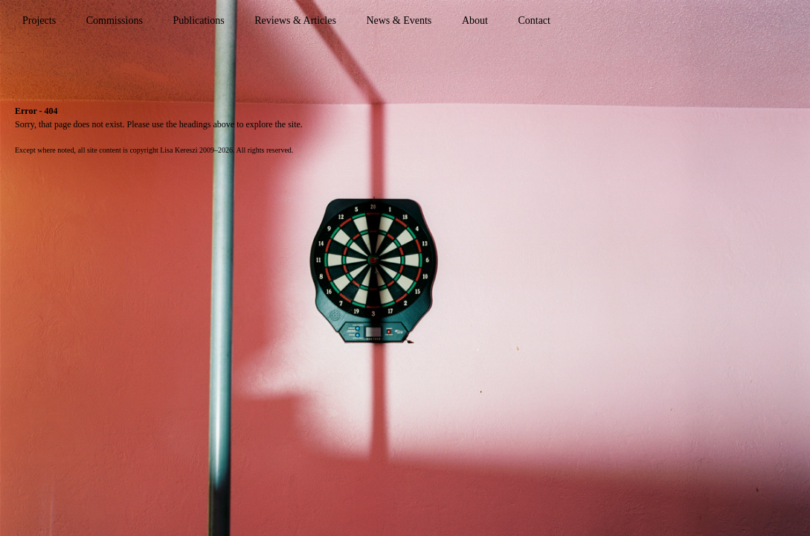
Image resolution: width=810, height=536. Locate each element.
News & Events (398, 20)
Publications (198, 20)
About (475, 20)
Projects (39, 20)
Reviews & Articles (295, 20)
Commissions (114, 20)
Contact (534, 20)
